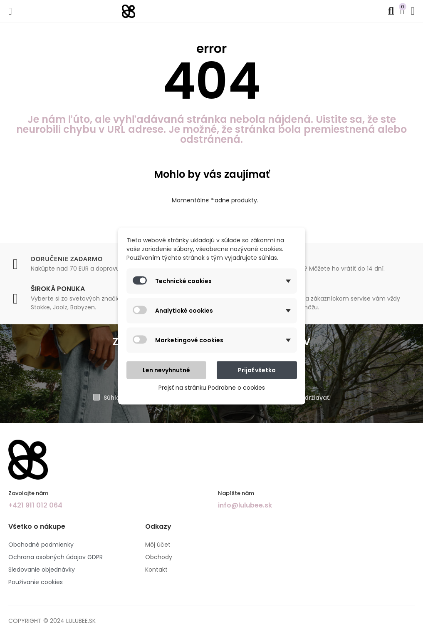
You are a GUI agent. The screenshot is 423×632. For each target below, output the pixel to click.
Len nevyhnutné (166, 370)
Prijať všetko (257, 370)
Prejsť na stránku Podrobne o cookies (211, 387)
